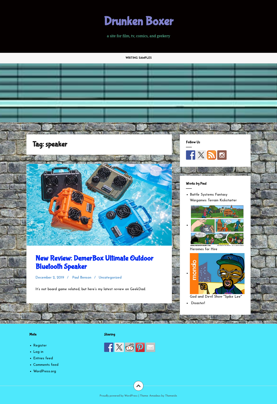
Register (40, 345)
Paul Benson (81, 278)
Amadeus (155, 395)
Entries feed (43, 358)
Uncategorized (110, 278)
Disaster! (197, 303)
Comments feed (45, 365)
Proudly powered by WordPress (119, 395)
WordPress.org (44, 371)
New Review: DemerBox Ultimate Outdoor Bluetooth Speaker (94, 262)
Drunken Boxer (138, 21)
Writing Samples (139, 58)
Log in (38, 352)
